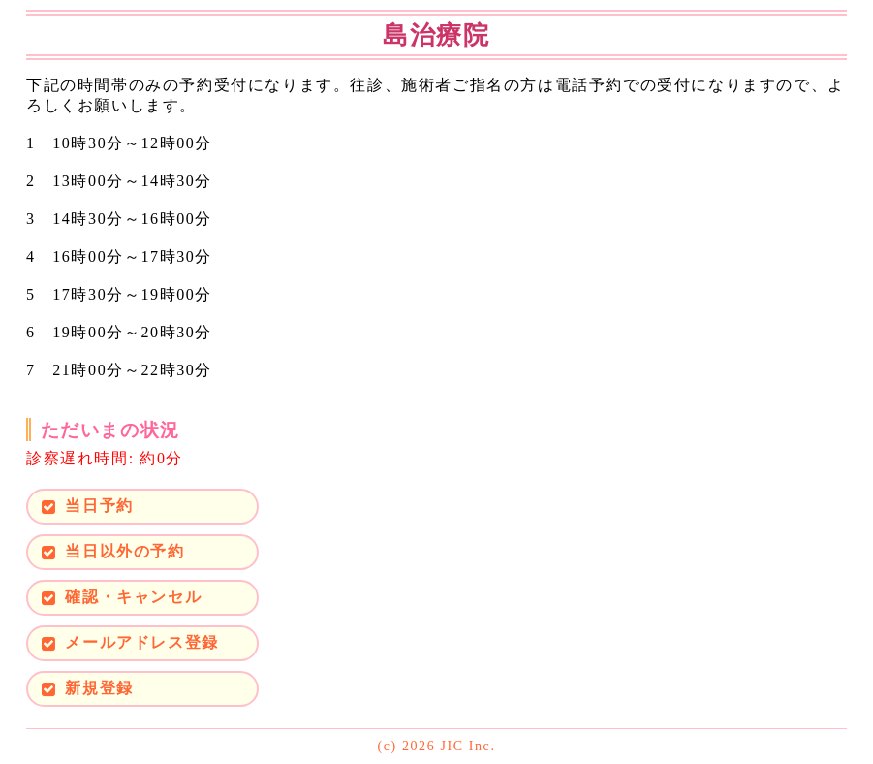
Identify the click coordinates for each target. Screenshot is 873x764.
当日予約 (99, 505)
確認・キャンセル (133, 597)
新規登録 (99, 688)
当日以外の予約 (124, 551)
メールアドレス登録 (141, 642)
